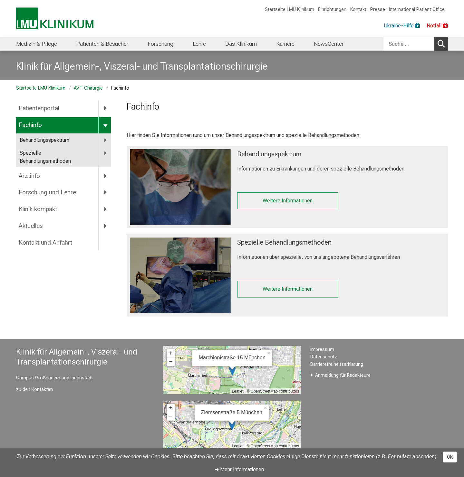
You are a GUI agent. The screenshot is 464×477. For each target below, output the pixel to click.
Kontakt (358, 9)
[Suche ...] (408, 44)
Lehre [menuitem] (199, 44)
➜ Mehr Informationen (239, 469)
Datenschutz (323, 357)
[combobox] (415, 44)
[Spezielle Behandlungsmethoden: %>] (180, 275)
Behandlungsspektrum (44, 140)
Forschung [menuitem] (160, 44)
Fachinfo (30, 125)
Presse (377, 9)
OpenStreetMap (264, 391)
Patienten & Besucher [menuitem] (102, 44)
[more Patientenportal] (105, 108)
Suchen (443, 43)
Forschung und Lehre (47, 192)
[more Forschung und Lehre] (105, 192)
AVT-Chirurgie (88, 88)
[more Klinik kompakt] (105, 209)
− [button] (171, 361)
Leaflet (238, 391)
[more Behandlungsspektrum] (106, 140)
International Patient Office (417, 9)
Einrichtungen (332, 9)
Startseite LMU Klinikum (289, 9)
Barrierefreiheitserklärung (336, 364)
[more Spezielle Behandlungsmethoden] (106, 153)
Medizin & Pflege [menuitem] (36, 44)
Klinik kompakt (38, 209)
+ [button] (171, 353)
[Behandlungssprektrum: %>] (180, 187)
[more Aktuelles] (105, 226)
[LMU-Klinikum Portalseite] (54, 18)
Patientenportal (39, 108)
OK (450, 457)
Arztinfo (29, 176)
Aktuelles (31, 225)
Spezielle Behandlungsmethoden (45, 157)
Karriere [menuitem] (285, 44)
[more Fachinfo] (106, 125)
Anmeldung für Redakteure (343, 375)
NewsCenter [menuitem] (328, 44)
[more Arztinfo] (105, 175)
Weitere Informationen (287, 201)
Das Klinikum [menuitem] (241, 44)
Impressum (322, 349)
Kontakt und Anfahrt (45, 242)
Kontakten (42, 389)
